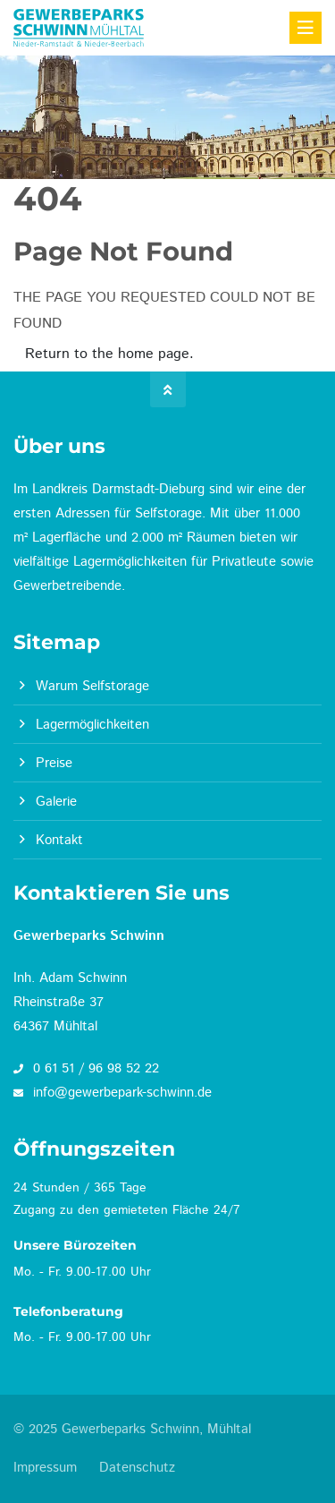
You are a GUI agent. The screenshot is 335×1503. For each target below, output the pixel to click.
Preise (54, 763)
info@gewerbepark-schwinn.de (112, 1092)
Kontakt (59, 840)
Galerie (56, 801)
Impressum (45, 1467)
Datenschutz (137, 1467)
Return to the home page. (109, 354)
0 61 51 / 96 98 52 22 (86, 1068)
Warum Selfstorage (92, 686)
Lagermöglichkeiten (92, 724)
